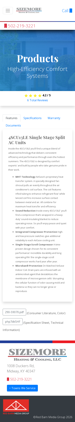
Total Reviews (37, 100)
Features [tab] (11, 118)
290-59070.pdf (14, 312)
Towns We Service (22, 388)
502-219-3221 (20, 26)
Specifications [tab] (32, 118)
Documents (13, 125)
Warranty (54, 118)
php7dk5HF (12, 322)
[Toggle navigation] (8, 10)
